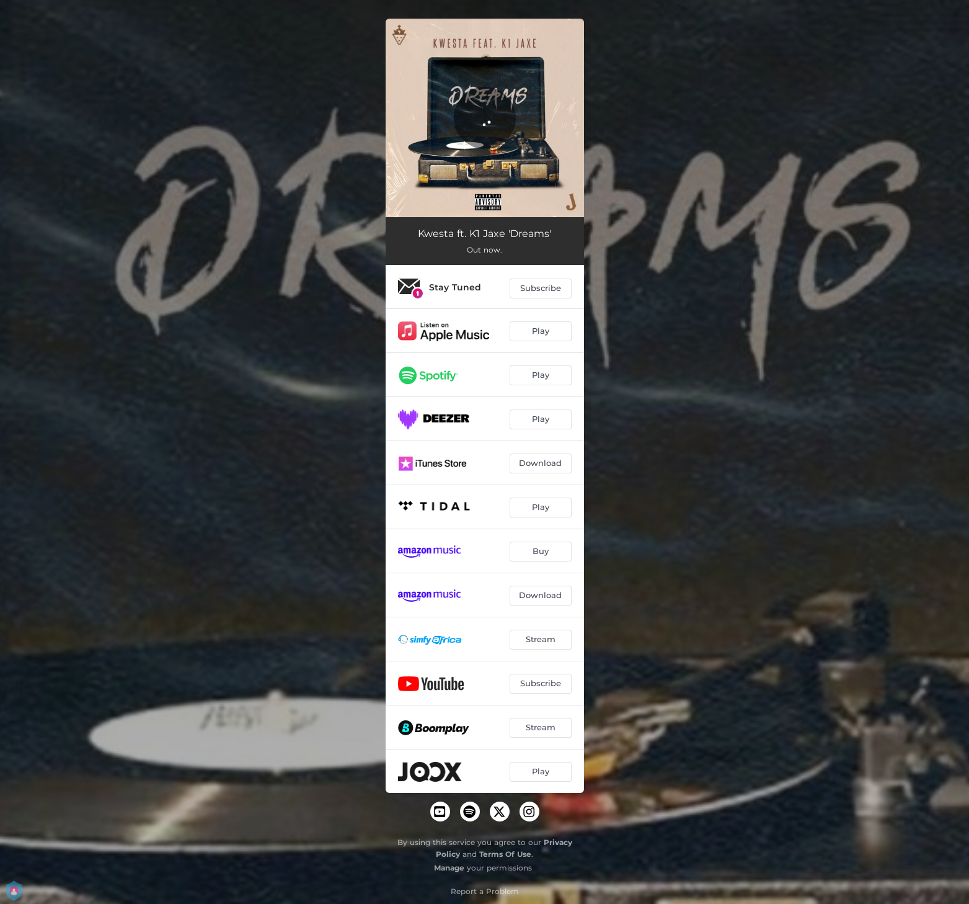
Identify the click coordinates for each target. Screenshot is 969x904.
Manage (449, 867)
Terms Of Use (505, 854)
